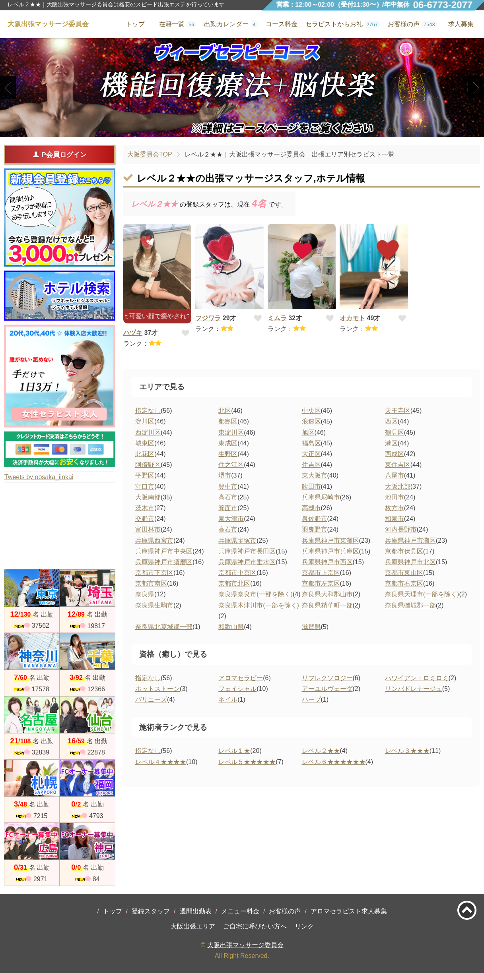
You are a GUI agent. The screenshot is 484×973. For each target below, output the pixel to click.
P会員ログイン (59, 155)
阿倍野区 (148, 464)
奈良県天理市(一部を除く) (422, 594)
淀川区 (144, 421)
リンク (304, 926)
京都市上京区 (321, 572)
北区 (224, 410)
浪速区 (311, 421)
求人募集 (461, 24)
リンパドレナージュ (413, 688)
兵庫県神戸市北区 (410, 562)
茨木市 (144, 508)
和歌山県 (231, 626)
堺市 (224, 475)
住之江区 (231, 464)
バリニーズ (151, 699)
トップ (112, 911)
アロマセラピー (240, 678)
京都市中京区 (237, 572)
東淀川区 (231, 432)
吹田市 (311, 486)
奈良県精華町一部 (327, 605)
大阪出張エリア (193, 926)
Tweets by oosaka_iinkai (38, 477)
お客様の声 (285, 911)
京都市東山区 (404, 572)
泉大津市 (231, 518)
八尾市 (394, 475)
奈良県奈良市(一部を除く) (255, 594)
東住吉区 (397, 464)
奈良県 (144, 594)
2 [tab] (242, 130)
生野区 (227, 454)
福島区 (311, 443)
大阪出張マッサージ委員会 (245, 945)
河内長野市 (401, 529)
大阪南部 (148, 497)
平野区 (144, 475)
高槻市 (311, 508)
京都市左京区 (321, 583)
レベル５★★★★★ (247, 761)
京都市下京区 (154, 572)
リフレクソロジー (327, 678)
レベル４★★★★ (160, 761)
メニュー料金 (240, 911)
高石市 (227, 497)
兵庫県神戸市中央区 (163, 551)
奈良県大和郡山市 (327, 594)
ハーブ (311, 699)
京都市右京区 (404, 583)
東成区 (227, 443)
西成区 (394, 454)
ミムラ (277, 318)
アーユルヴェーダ (327, 688)
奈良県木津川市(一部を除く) (258, 605)
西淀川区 (148, 432)
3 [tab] (254, 130)
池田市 (394, 497)
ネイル (227, 699)
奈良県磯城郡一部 (410, 605)
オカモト (352, 318)
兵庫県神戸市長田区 (247, 551)
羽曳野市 (314, 529)
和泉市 (394, 518)
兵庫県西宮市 (154, 540)
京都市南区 (151, 583)
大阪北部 (397, 486)
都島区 (227, 421)
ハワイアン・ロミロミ (417, 678)
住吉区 (311, 464)
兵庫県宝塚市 (237, 540)
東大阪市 (314, 475)
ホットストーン (157, 688)
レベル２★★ (321, 750)
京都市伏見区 (404, 551)
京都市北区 (234, 583)
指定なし (148, 410)
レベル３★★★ (407, 750)
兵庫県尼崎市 (321, 497)
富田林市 (148, 529)
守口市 (144, 486)
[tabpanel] (242, 87)
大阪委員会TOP (149, 154)
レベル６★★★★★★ (333, 761)
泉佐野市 (314, 518)
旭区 (308, 432)
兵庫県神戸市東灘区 (330, 540)
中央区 (311, 410)
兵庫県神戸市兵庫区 (330, 551)
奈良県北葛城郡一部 (163, 626)
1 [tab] (230, 130)
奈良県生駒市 (154, 605)
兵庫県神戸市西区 (327, 562)
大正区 (311, 454)
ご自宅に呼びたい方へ (255, 926)
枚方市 (394, 508)
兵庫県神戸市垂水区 (247, 562)
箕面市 (227, 508)
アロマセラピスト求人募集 (349, 911)
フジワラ (208, 318)
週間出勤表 (196, 911)
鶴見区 (394, 432)
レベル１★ (234, 750)
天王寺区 (397, 410)
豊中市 (227, 486)
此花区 (144, 454)
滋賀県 (311, 626)
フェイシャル (237, 688)
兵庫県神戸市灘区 (410, 540)
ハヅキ (132, 332)
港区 (391, 443)
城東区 (144, 443)
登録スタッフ (151, 911)
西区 (391, 421)
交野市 (144, 518)
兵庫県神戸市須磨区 (163, 562)
